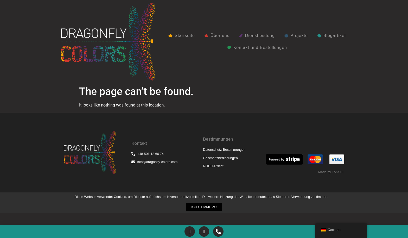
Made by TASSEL (331, 172)
